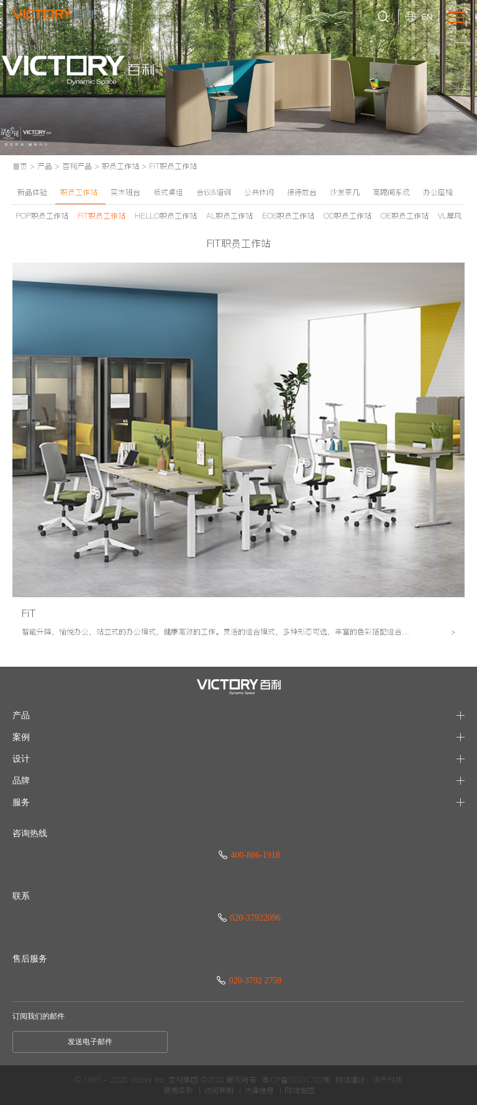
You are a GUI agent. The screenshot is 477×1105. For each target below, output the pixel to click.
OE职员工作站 (405, 215)
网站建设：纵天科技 (368, 1080)
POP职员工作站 (42, 215)
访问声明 (219, 1091)
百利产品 (77, 166)
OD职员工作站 (347, 215)
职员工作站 (120, 166)
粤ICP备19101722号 (295, 1080)
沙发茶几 (345, 192)
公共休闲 (259, 192)
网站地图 (299, 1091)
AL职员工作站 (229, 215)
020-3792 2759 (249, 980)
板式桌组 (168, 192)
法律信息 (259, 1091)
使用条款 (178, 1091)
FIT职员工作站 (173, 166)
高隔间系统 (391, 192)
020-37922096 (249, 917)
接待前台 (302, 192)
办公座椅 (438, 192)
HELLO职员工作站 (166, 215)
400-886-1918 (249, 855)
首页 (19, 166)
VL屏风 (449, 215)
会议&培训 (213, 192)
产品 (44, 166)
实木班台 (125, 192)
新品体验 (32, 192)
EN (426, 16)
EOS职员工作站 (288, 215)
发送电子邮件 (90, 1041)
